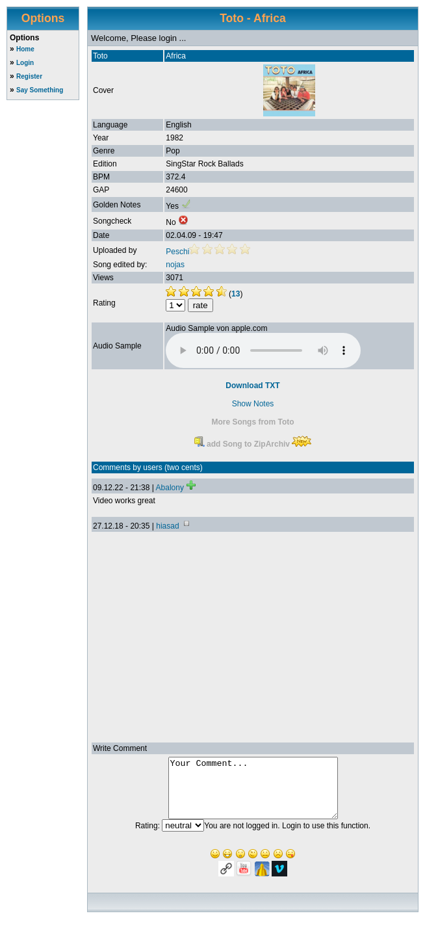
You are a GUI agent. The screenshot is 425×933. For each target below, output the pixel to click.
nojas (175, 264)
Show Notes (253, 403)
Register (29, 76)
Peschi (177, 251)
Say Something (39, 90)
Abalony (170, 487)
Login (25, 62)
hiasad (167, 526)
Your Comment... (253, 794)
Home (25, 49)
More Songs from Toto (252, 422)
